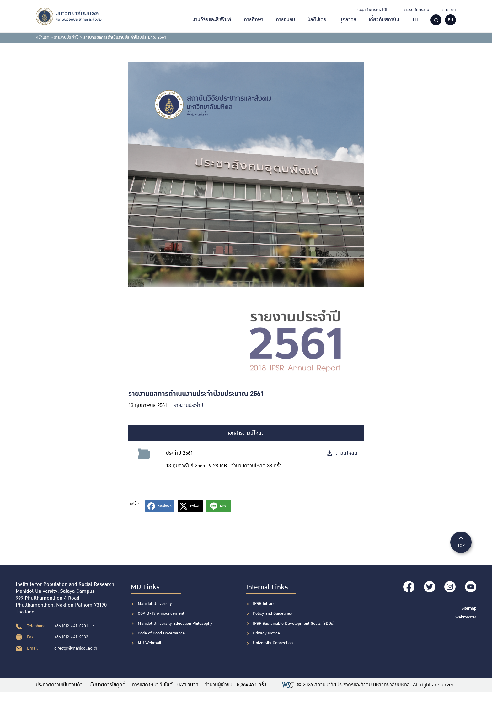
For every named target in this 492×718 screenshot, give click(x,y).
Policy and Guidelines (272, 613)
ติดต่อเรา (449, 10)
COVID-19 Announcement (161, 613)
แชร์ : (133, 504)
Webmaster (465, 616)
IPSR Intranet (265, 604)
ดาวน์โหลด (342, 453)
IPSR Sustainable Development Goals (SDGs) (293, 623)
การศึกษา (253, 20)
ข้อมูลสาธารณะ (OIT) (373, 10)
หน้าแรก (42, 37)
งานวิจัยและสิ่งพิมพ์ (212, 20)
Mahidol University (155, 604)
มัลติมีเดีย (317, 20)
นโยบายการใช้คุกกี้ (107, 685)
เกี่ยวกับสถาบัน (384, 20)
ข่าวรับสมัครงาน (416, 10)
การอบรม (285, 20)
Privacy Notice (266, 633)
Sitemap (469, 608)
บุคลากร (347, 20)
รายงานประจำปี (66, 37)
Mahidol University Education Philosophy (175, 623)
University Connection (273, 643)
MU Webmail (149, 643)
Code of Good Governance (161, 633)
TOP (461, 542)
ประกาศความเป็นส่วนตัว (59, 685)
